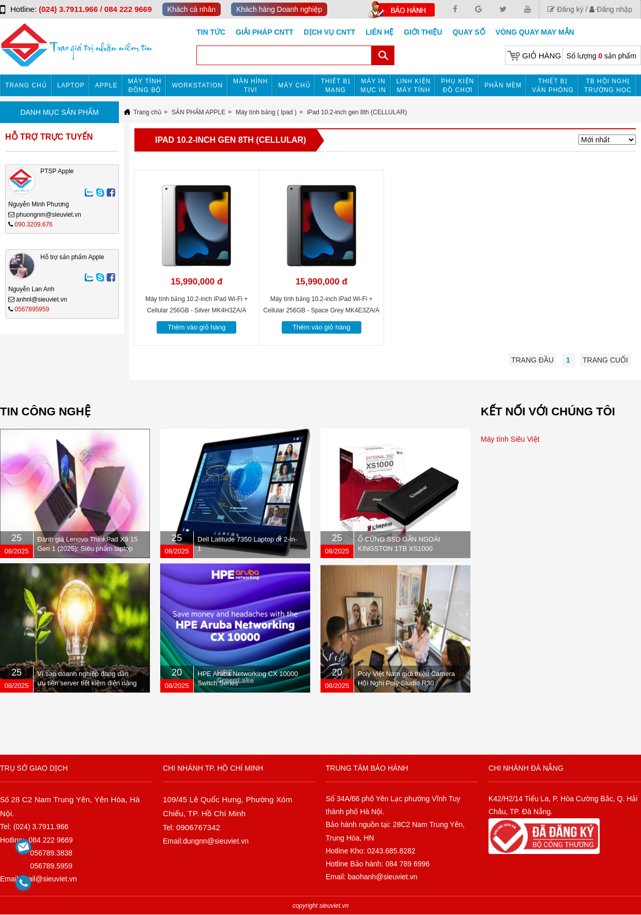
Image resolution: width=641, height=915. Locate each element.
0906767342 (198, 827)
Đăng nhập (610, 9)
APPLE (106, 85)
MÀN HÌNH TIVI (250, 86)
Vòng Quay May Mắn (535, 32)
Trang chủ (26, 85)
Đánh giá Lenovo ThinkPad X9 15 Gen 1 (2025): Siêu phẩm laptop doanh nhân (87, 548)
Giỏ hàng (541, 55)
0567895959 (31, 309)
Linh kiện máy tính (413, 86)
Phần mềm (503, 85)
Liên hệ (379, 32)
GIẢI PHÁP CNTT (264, 32)
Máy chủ (294, 85)
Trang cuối (605, 360)
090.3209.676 (33, 224)
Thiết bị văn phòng (553, 86)
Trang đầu (532, 360)
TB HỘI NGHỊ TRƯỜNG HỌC (608, 86)
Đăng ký (565, 9)
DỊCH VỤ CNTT (330, 32)
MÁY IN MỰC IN (373, 86)
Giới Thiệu (423, 32)
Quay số (468, 32)
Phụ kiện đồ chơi (457, 86)
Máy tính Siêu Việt (510, 439)
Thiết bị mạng (335, 86)
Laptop (71, 85)
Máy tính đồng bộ (145, 86)
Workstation (197, 85)
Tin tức (210, 32)
